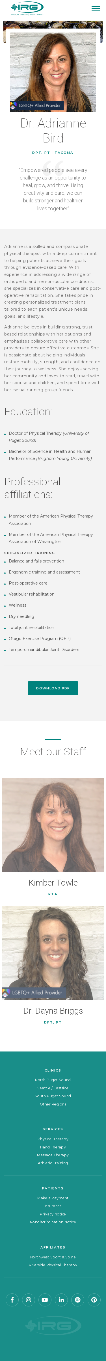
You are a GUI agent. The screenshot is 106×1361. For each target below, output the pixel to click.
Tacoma (64, 153)
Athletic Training (53, 1163)
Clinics (53, 1070)
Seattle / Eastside (53, 1088)
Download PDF (53, 688)
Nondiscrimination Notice (53, 1222)
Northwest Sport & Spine (53, 1257)
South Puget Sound (53, 1096)
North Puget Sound (53, 1080)
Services (53, 1129)
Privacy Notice (53, 1214)
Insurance (53, 1206)
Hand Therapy (53, 1147)
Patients (53, 1188)
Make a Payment (53, 1198)
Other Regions (53, 1104)
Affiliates (53, 1247)
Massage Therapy (53, 1155)
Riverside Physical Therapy (53, 1265)
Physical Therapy (53, 1139)
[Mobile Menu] (96, 9)
